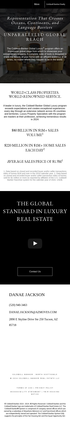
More (36, 4)
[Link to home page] (42, 4)
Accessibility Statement (26, 392)
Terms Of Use (25, 388)
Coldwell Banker (23, 374)
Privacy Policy (44, 388)
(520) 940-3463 (18, 305)
